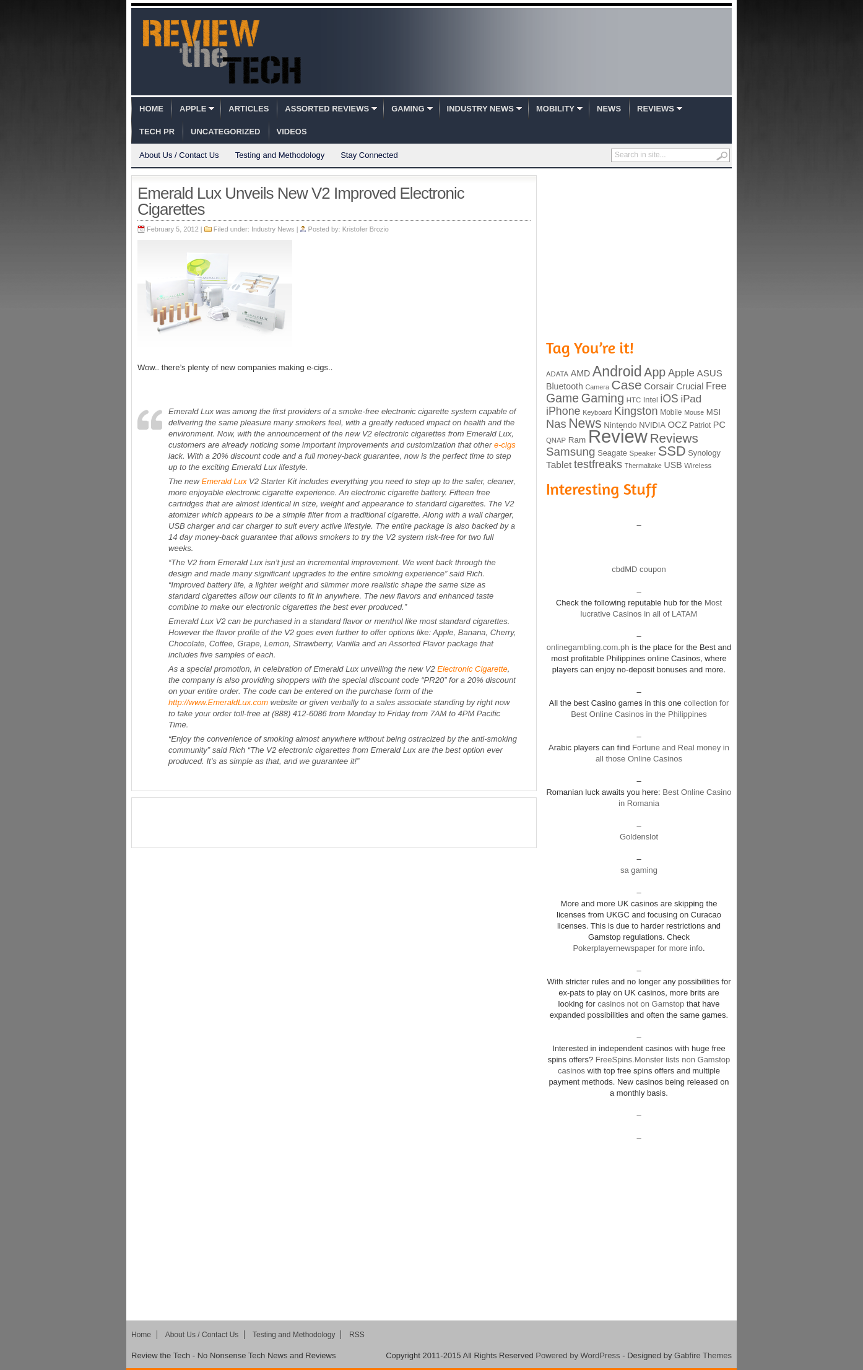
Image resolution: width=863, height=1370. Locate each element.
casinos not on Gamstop (640, 1003)
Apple (193, 108)
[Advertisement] (334, 822)
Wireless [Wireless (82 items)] (697, 465)
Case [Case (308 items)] (627, 385)
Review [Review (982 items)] (618, 436)
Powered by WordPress (578, 1355)
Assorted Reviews (327, 108)
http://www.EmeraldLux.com (218, 702)
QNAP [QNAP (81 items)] (556, 440)
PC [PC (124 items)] (719, 425)
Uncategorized (225, 131)
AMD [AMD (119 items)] (580, 373)
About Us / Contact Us (179, 155)
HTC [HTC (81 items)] (634, 400)
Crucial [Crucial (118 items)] (689, 386)
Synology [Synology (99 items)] (704, 452)
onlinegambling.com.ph (588, 647)
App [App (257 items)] (655, 372)
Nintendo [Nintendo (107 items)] (620, 425)
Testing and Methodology (280, 155)
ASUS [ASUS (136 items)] (709, 373)
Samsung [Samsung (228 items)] (571, 451)
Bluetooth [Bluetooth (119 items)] (564, 386)
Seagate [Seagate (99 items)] (612, 452)
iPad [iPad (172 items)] (690, 399)
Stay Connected (369, 155)
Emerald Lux (223, 481)
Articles (248, 108)
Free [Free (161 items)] (716, 385)
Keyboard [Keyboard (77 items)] (597, 412)
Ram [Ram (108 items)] (577, 439)
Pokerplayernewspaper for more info (638, 948)
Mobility (555, 108)
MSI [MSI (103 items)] (713, 412)
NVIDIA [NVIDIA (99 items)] (652, 425)
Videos (292, 131)
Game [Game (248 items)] (562, 398)
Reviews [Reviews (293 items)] (674, 438)
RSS (357, 1334)
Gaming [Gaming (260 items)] (602, 398)
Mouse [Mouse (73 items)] (694, 412)
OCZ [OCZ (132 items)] (677, 425)
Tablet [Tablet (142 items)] (558, 464)
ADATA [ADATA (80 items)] (557, 374)
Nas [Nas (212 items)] (556, 423)
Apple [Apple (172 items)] (681, 373)
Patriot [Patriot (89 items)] (700, 425)
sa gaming (638, 870)
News (609, 108)
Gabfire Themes (703, 1355)
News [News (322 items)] (584, 423)
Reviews (655, 108)
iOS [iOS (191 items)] (670, 398)
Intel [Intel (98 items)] (650, 399)
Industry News (480, 108)
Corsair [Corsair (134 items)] (659, 386)
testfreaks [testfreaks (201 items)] (598, 464)
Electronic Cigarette (472, 669)
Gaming (407, 108)
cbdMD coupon (639, 569)
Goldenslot (639, 836)
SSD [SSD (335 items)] (672, 451)
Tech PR (157, 131)
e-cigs (505, 444)
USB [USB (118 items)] (673, 465)
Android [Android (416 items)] (617, 371)
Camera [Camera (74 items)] (597, 387)
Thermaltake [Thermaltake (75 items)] (643, 465)
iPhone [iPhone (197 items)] (563, 411)
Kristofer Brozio (365, 229)
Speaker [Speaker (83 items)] (643, 453)
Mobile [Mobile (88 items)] (671, 412)
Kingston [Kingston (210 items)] (636, 411)
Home (151, 108)
